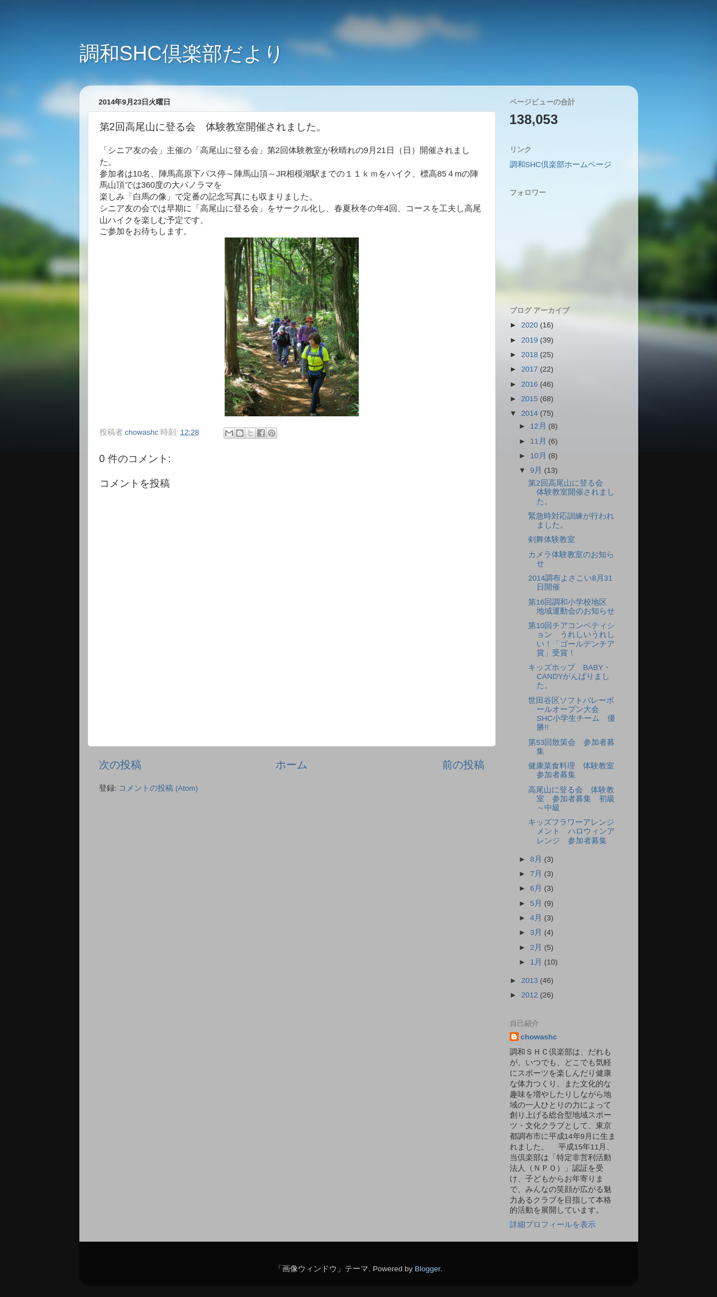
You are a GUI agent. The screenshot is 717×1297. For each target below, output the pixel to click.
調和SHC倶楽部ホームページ (561, 164)
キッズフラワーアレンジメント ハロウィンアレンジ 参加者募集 (571, 831)
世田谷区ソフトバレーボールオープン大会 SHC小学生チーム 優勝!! (571, 714)
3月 (537, 932)
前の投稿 (463, 765)
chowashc (539, 1037)
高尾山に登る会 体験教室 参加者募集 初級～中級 (571, 799)
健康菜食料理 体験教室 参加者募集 (575, 770)
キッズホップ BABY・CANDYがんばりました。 (569, 676)
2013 (530, 980)
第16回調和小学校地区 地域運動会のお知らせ (571, 606)
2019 (530, 340)
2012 (530, 995)
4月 (537, 918)
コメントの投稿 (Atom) (158, 788)
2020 (530, 325)
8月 (537, 859)
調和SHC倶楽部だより (181, 53)
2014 (530, 413)
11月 (539, 441)
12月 (539, 426)
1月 (537, 962)
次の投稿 (120, 765)
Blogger (427, 1269)
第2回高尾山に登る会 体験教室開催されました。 (571, 492)
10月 (539, 456)
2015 (530, 399)
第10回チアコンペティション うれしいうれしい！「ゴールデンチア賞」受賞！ (571, 639)
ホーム (291, 765)
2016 (530, 384)
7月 (537, 874)
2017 (530, 369)
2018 (530, 354)
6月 (537, 888)
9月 (537, 470)
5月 (537, 903)
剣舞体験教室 (551, 539)
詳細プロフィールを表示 (553, 1224)
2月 (537, 947)
